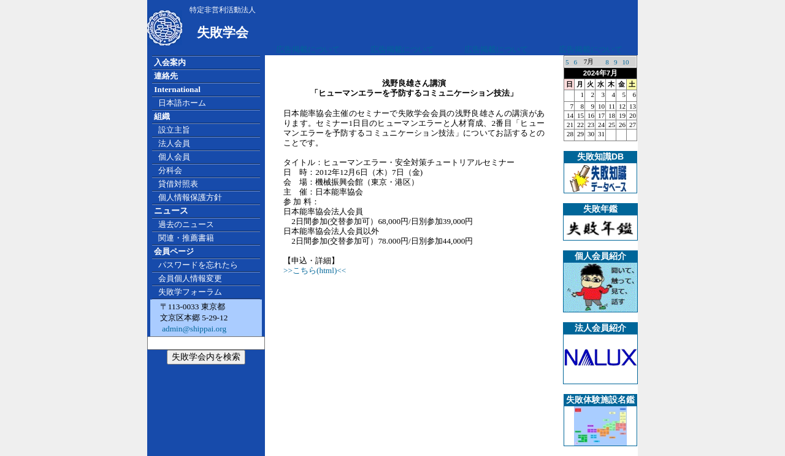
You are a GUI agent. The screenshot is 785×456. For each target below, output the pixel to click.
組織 (162, 116)
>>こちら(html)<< (314, 270)
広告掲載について (308, 49)
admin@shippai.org (193, 328)
